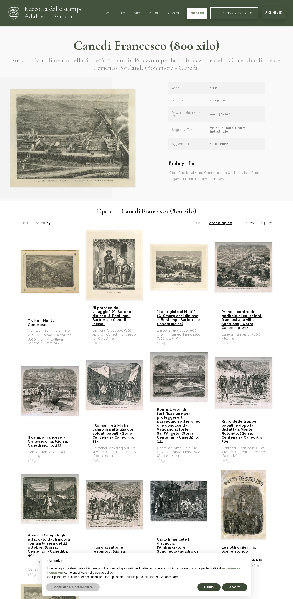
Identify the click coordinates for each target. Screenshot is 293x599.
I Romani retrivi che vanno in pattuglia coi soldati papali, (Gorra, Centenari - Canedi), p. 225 (113, 434)
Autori (154, 13)
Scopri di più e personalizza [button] (73, 587)
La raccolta (130, 13)
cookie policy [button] (103, 572)
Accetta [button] (234, 587)
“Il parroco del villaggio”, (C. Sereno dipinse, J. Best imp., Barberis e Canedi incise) (111, 316)
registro (265, 223)
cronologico (220, 223)
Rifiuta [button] (209, 587)
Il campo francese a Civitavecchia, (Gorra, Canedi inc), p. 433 (48, 442)
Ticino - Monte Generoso (41, 323)
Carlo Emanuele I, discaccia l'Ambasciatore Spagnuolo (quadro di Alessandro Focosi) (177, 548)
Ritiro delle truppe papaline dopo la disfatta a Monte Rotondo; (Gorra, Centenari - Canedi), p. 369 (242, 431)
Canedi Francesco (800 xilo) (146, 45)
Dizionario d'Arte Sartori (234, 13)
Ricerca (196, 13)
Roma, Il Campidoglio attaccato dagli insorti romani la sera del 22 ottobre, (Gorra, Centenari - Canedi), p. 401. (49, 545)
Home (107, 13)
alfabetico (246, 223)
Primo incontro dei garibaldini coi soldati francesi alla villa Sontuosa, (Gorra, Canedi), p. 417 (242, 320)
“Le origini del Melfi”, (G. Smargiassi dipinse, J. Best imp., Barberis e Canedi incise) (178, 318)
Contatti (174, 13)
